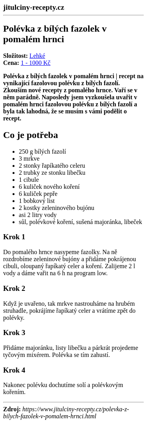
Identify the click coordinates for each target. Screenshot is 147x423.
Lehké (37, 55)
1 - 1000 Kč (36, 62)
